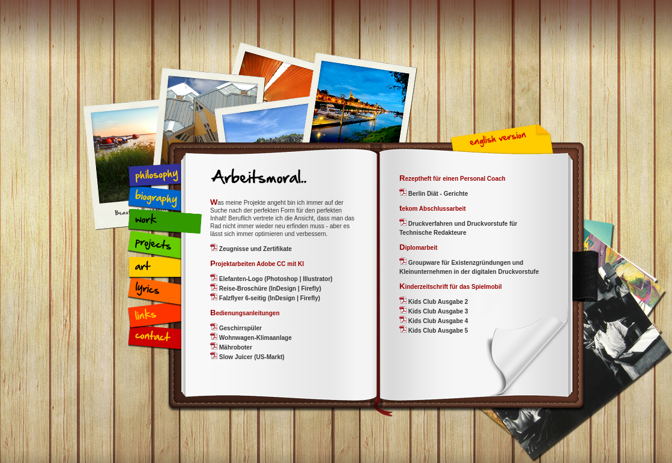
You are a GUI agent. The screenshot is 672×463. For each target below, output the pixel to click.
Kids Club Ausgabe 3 (437, 311)
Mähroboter (234, 347)
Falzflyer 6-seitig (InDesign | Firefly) (268, 298)
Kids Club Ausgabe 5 (437, 330)
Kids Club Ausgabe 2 (437, 301)
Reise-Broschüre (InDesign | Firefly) (269, 288)
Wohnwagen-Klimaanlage (254, 337)
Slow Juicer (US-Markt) (251, 357)
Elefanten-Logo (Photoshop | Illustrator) (275, 279)
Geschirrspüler (239, 328)
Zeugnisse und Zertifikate (254, 249)
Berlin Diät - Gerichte (437, 193)
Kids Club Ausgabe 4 (437, 321)
